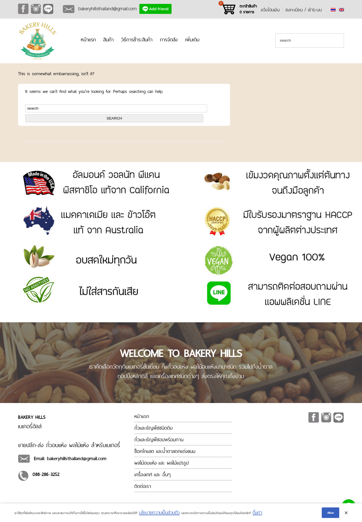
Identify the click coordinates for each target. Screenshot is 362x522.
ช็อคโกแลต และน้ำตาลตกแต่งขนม (164, 451)
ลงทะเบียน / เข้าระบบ (303, 10)
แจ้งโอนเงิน (270, 10)
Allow (330, 513)
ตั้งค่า (257, 513)
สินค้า (108, 39)
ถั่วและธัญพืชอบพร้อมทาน (158, 439)
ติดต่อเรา (142, 486)
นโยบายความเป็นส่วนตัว (159, 513)
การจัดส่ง (169, 39)
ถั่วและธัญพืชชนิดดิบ (153, 428)
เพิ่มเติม (192, 39)
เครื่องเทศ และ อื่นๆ (152, 474)
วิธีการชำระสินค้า (136, 39)
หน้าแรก (88, 39)
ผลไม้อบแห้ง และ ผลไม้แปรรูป (161, 463)
